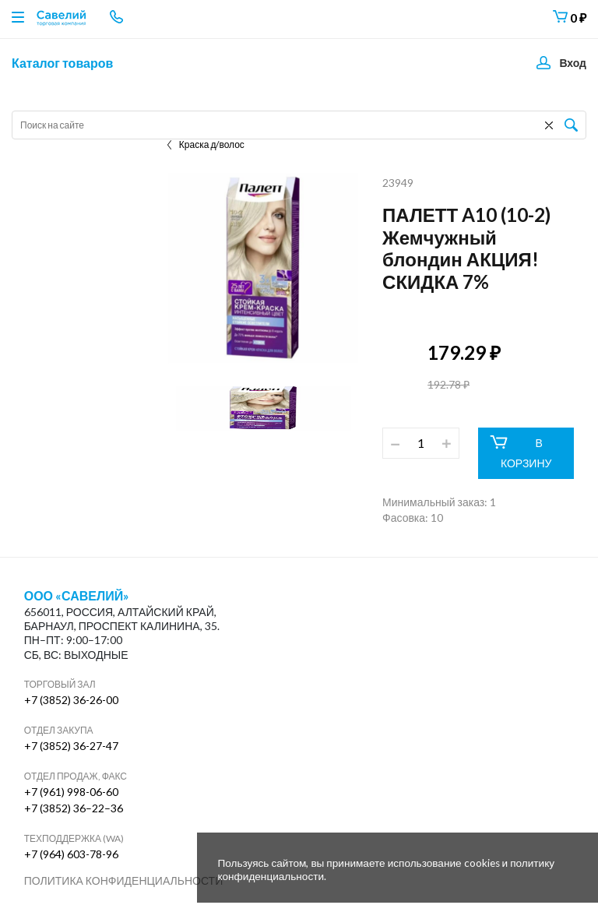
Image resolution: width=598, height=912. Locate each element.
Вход (572, 62)
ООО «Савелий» (77, 596)
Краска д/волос (205, 144)
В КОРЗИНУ (520, 452)
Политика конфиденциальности (123, 880)
